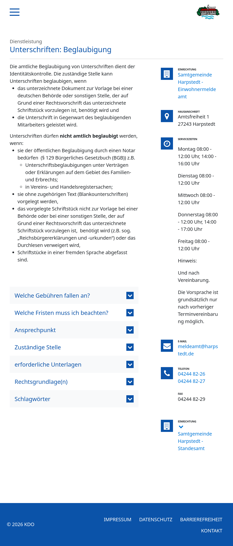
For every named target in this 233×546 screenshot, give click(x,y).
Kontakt (211, 530)
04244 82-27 (191, 381)
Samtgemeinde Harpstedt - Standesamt (195, 441)
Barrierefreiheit (201, 519)
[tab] (74, 398)
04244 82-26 (191, 373)
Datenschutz (156, 519)
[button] (74, 295)
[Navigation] (14, 12)
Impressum (117, 519)
